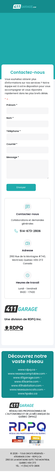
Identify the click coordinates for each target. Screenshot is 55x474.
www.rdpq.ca (26, 369)
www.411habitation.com (26, 385)
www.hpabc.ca (27, 393)
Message (12, 157)
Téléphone (13, 131)
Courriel (11, 144)
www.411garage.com (26, 377)
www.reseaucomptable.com (26, 373)
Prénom (11, 105)
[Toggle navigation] (51, 8)
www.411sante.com (26, 381)
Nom (10, 118)
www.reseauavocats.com (26, 389)
